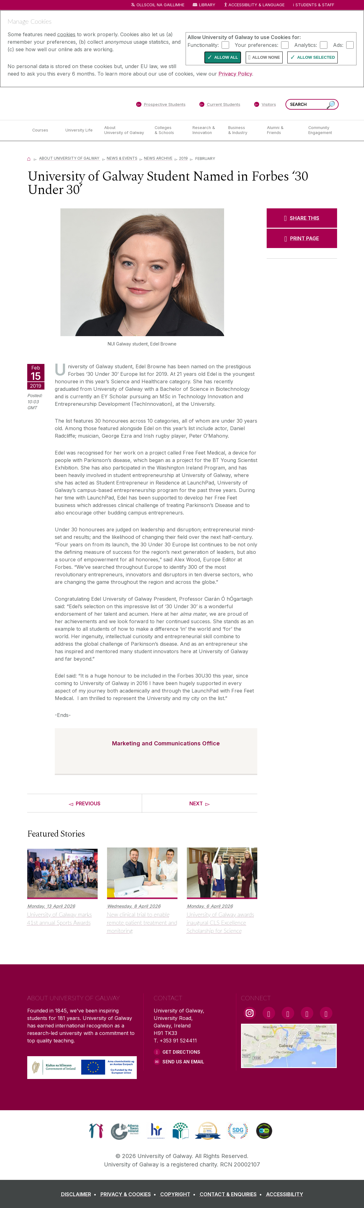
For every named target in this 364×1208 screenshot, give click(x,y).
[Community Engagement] (320, 130)
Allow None (266, 57)
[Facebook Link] (269, 1013)
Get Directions (181, 1052)
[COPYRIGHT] (179, 1194)
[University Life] (79, 130)
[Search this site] (331, 105)
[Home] (29, 158)
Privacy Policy (235, 74)
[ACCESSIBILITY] (284, 1194)
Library (207, 4)
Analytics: (305, 45)
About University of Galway (69, 158)
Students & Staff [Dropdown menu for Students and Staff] (314, 4)
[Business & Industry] (242, 130)
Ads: (338, 45)
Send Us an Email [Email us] (183, 1061)
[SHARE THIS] (302, 218)
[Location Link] (289, 1064)
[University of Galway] (73, 103)
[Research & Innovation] (205, 130)
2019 (183, 158)
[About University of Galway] (124, 130)
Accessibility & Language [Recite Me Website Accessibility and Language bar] (254, 5)
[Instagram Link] (250, 1013)
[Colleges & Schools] (168, 130)
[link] (96, 1130)
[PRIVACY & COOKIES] (129, 1194)
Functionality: (203, 45)
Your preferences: (256, 45)
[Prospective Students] (161, 105)
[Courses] (43, 130)
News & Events (122, 158)
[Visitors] (265, 105)
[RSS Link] (326, 1013)
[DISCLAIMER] (80, 1194)
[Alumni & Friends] (282, 130)
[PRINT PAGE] (302, 238)
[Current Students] (219, 105)
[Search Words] (312, 104)
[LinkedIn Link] (307, 1013)
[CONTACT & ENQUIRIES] (232, 1194)
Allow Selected (316, 57)
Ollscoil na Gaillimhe (160, 4)
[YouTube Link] (288, 1013)
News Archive (158, 158)
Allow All (226, 57)
